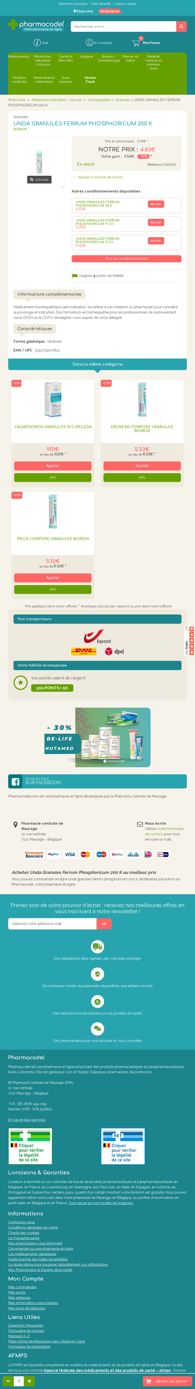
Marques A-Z (19, 1336)
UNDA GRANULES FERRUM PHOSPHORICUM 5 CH (98, 240)
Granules (122, 100)
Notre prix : (118, 150)
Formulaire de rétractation (29, 1347)
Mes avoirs (17, 1292)
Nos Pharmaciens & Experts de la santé (40, 1270)
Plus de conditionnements (126, 259)
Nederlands (109, 11)
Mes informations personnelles (33, 1303)
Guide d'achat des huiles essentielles (38, 1259)
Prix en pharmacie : (120, 141)
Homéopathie (99, 100)
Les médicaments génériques (32, 1254)
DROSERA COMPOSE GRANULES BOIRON (142, 429)
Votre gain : (111, 156)
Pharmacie (16, 100)
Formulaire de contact (26, 1331)
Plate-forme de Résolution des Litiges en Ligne (46, 1341)
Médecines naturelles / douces (57, 100)
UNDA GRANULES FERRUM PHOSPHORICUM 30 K (98, 203)
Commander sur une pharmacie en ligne (40, 1249)
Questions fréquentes (25, 1325)
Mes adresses (19, 1298)
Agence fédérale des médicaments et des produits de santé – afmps (107, 1370)
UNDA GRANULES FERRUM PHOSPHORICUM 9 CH (98, 222)
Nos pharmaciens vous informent (35, 1243)
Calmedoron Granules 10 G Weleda (53, 427)
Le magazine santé (23, 1238)
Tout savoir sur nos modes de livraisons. (101, 1203)
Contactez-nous (21, 1222)
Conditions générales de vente (33, 1227)
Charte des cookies (23, 1233)
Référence (154, 164)
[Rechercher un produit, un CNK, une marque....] (181, 26)
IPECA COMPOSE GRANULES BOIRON (53, 539)
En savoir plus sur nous (26, 1120)
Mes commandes (22, 1287)
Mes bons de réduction (27, 1308)
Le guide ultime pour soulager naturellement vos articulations (58, 1264)
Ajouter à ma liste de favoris (100, 177)
